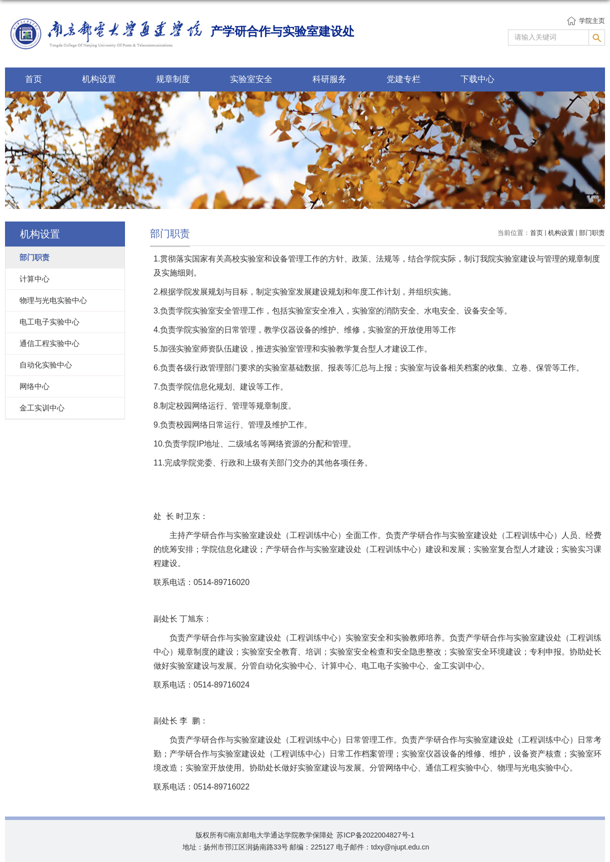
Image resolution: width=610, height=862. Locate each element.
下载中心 (477, 79)
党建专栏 (403, 79)
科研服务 (329, 79)
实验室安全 (251, 79)
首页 (33, 79)
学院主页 (592, 20)
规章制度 (173, 79)
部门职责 (592, 232)
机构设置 (99, 79)
